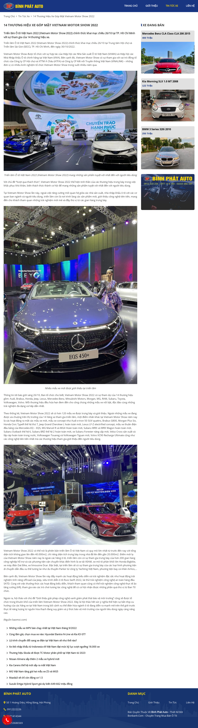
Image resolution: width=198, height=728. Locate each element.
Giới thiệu (153, 702)
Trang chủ (133, 702)
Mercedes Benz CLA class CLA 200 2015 (166, 33)
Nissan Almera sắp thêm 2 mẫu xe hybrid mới (32, 659)
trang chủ (131, 5)
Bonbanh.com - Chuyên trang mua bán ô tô (152, 715)
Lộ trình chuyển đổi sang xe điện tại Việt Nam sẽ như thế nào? (41, 640)
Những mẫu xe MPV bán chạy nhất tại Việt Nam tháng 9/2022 (41, 628)
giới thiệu (152, 5)
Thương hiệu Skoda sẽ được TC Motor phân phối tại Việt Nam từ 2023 (45, 653)
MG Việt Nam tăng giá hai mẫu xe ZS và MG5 (31, 671)
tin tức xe (172, 5)
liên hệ (190, 5)
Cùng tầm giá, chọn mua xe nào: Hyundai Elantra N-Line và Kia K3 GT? (45, 634)
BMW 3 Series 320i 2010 (156, 129)
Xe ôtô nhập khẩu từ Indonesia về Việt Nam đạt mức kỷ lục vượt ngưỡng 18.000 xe (52, 647)
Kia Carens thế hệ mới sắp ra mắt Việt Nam (30, 665)
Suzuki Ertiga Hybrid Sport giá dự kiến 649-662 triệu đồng (38, 684)
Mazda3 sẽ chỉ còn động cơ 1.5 (24, 678)
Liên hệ (190, 702)
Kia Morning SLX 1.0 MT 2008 (160, 81)
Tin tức (173, 702)
